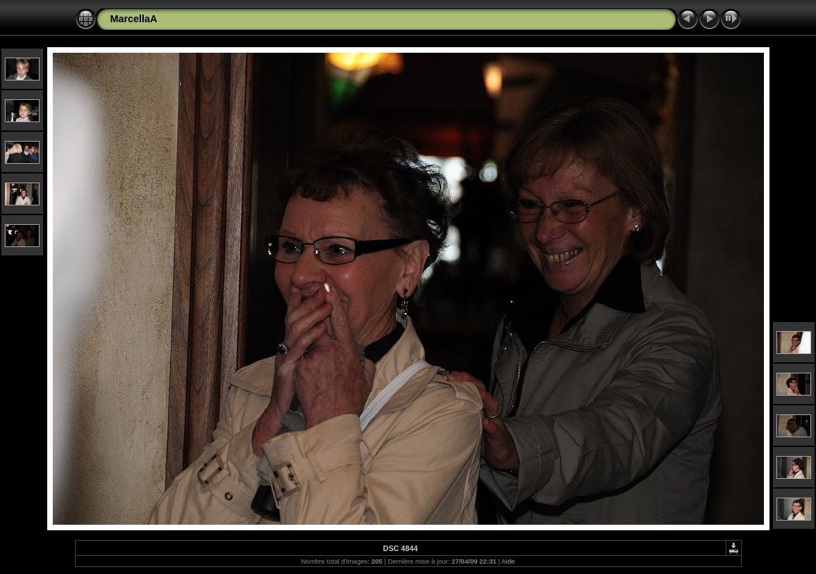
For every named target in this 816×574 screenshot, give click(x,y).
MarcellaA (134, 18)
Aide (508, 561)
